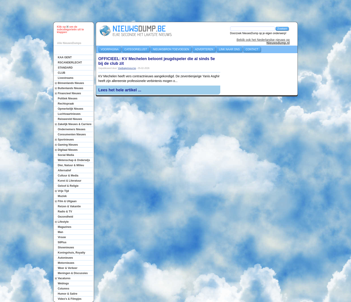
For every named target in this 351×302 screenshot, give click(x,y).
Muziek (62, 196)
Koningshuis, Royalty (71, 252)
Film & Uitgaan (67, 201)
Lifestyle (63, 221)
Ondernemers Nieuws (71, 129)
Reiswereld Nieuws (70, 119)
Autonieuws (65, 257)
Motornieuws (66, 262)
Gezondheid (65, 216)
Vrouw (62, 237)
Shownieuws (66, 247)
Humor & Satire (67, 293)
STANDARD (65, 67)
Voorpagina (110, 49)
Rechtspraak (66, 103)
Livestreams (65, 78)
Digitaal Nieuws (68, 149)
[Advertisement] (177, 11)
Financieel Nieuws (69, 93)
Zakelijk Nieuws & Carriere (75, 124)
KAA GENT (65, 57)
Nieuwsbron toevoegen (171, 49)
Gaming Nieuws (68, 144)
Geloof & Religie (68, 185)
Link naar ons (229, 49)
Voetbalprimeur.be (127, 68)
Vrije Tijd (63, 191)
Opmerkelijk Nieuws (70, 108)
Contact (252, 49)
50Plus (62, 242)
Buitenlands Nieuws (70, 88)
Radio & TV (65, 211)
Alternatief (64, 170)
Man (60, 232)
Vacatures (64, 278)
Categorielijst (135, 49)
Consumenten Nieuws (72, 134)
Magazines (64, 227)
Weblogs (63, 283)
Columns (63, 288)
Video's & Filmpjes (69, 298)
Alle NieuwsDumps (69, 43)
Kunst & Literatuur (69, 180)
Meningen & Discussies (73, 273)
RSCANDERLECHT (70, 62)
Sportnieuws (66, 139)
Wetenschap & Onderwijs (74, 160)
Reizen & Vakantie (69, 206)
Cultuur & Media (68, 175)
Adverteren (204, 49)
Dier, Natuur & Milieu (71, 165)
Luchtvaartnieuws (69, 113)
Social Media (66, 155)
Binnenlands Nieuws (71, 83)
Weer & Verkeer (67, 268)
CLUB (61, 72)
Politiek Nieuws (67, 98)
